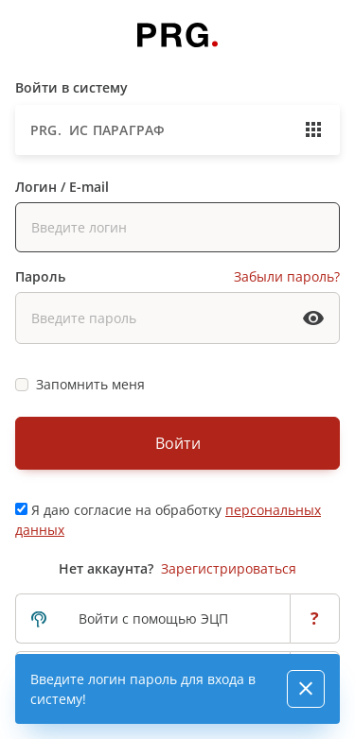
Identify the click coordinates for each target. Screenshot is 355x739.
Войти (178, 443)
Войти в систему (71, 87)
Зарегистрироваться (228, 568)
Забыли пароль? (287, 276)
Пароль (40, 276)
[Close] (306, 689)
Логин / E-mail (62, 187)
